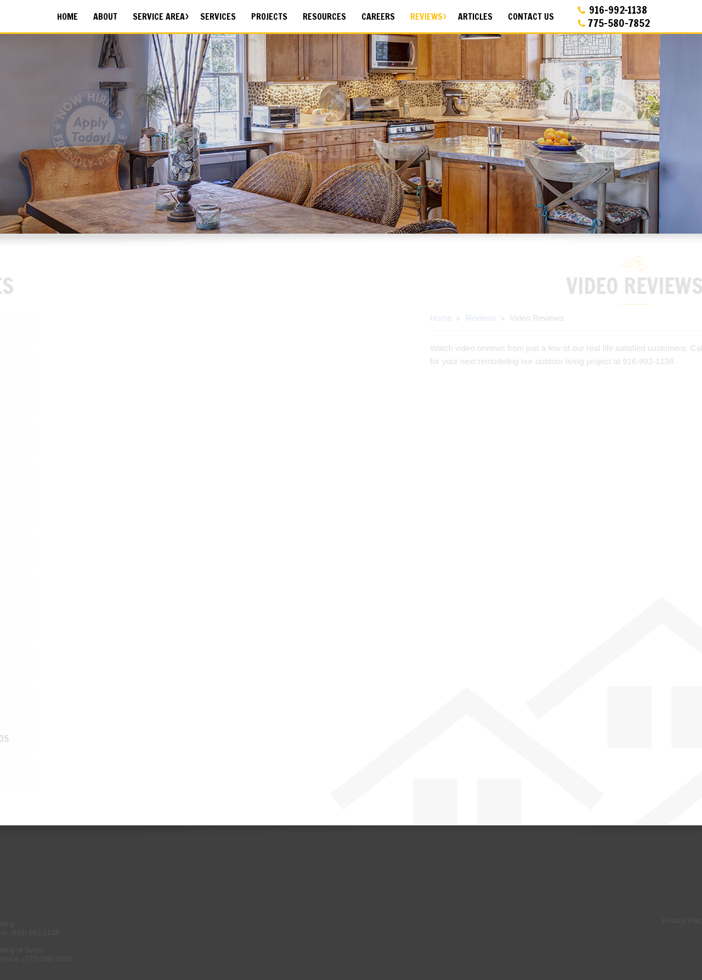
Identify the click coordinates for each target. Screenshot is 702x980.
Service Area (159, 16)
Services (218, 16)
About (105, 16)
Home (67, 16)
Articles (475, 16)
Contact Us (531, 16)
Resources (324, 16)
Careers (378, 16)
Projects (269, 16)
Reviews (426, 16)
